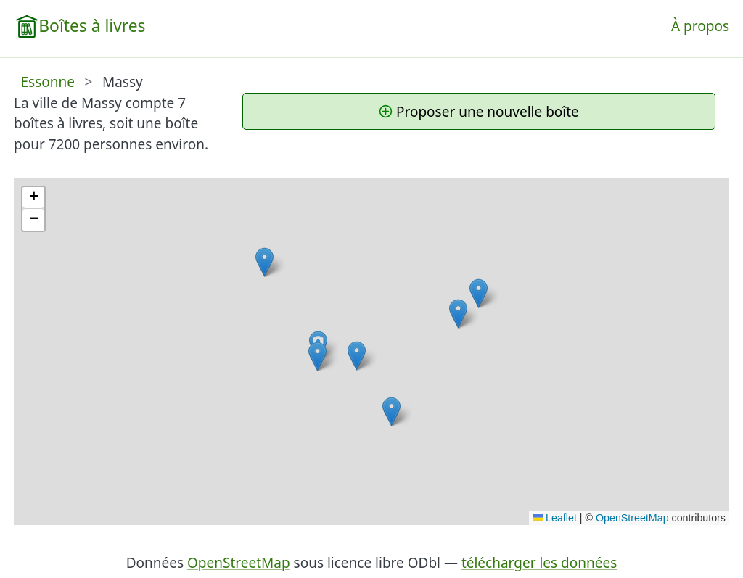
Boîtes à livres (91, 26)
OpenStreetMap (632, 518)
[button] (391, 411)
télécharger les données (539, 562)
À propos (700, 26)
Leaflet (555, 518)
